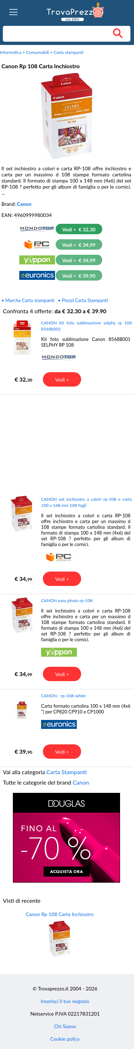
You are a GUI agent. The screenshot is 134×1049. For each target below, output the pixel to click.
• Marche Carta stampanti (27, 300)
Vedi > (62, 379)
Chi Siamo (65, 1026)
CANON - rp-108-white (63, 695)
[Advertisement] (66, 445)
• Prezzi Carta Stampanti (83, 300)
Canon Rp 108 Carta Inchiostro (60, 914)
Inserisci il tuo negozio (65, 1001)
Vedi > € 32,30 (78, 229)
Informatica (10, 52)
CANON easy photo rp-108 (67, 600)
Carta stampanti (69, 52)
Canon (24, 204)
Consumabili (37, 52)
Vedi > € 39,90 (78, 276)
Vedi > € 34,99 (78, 245)
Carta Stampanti (66, 771)
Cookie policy (65, 1039)
